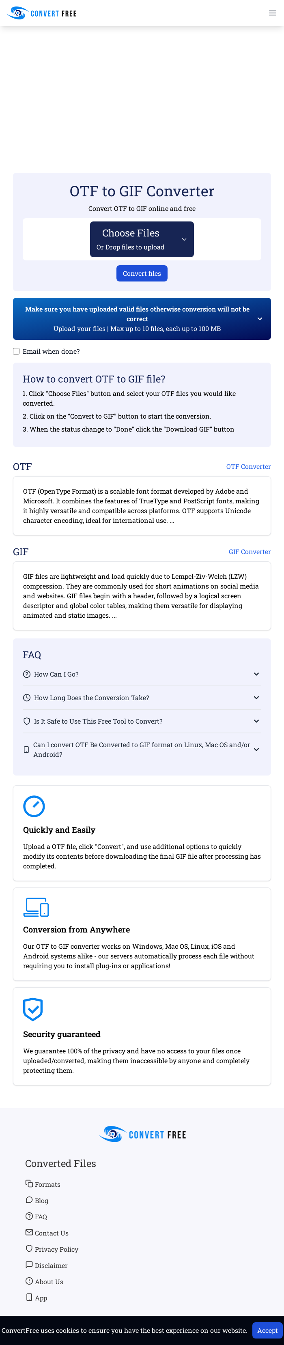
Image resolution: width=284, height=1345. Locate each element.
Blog (36, 1200)
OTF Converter (248, 466)
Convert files (142, 273)
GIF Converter (250, 551)
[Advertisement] (142, 87)
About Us (44, 1281)
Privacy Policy (51, 1248)
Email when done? (51, 351)
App (36, 1297)
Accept (267, 1330)
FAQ (36, 1216)
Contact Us (47, 1232)
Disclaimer (46, 1265)
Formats (42, 1184)
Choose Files (131, 238)
